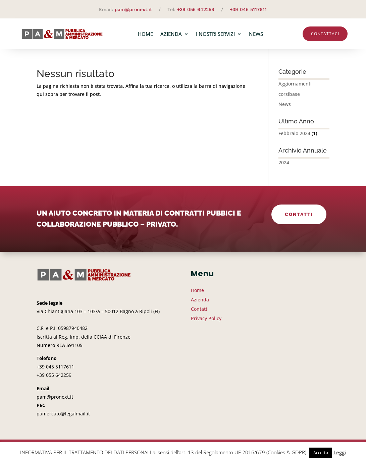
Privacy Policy (206, 318)
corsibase (289, 94)
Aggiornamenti (295, 83)
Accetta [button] (320, 453)
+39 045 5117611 (248, 9)
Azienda (171, 34)
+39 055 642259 (195, 9)
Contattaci (325, 34)
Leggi (339, 452)
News (256, 34)
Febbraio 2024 (294, 133)
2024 (283, 162)
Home (145, 34)
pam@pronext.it (133, 9)
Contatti (299, 214)
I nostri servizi (215, 34)
